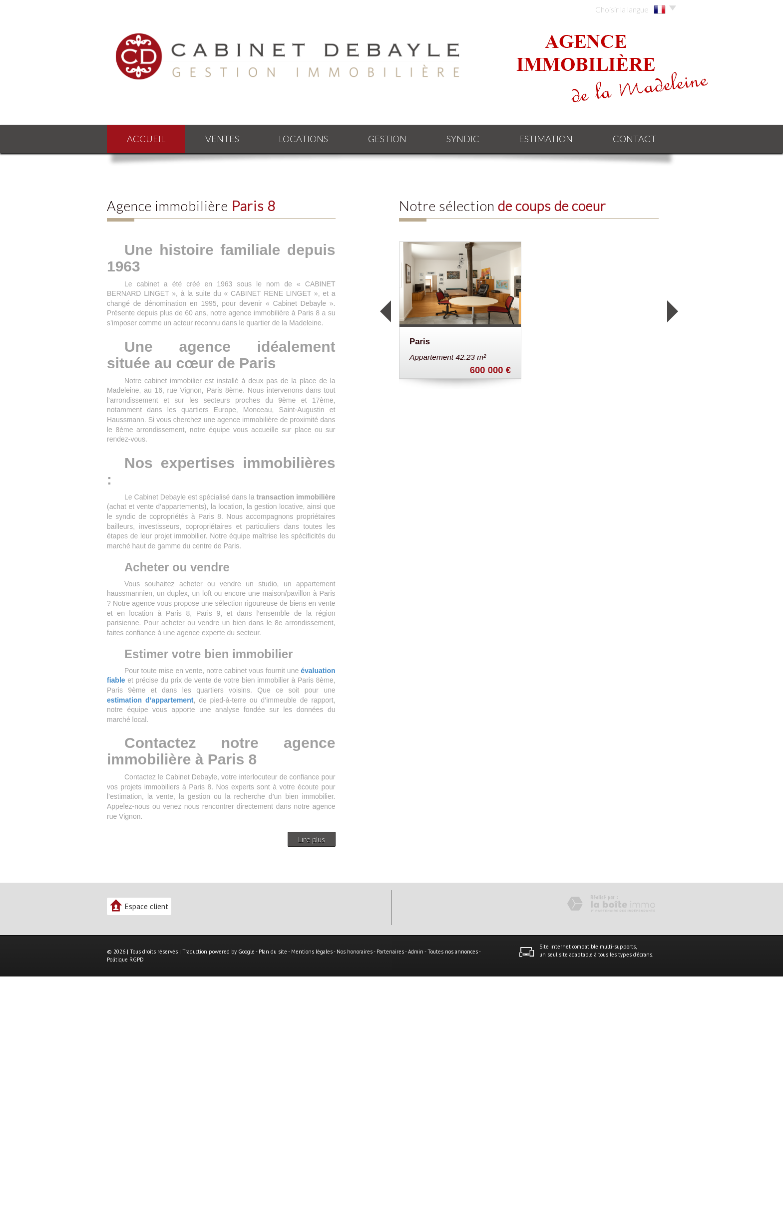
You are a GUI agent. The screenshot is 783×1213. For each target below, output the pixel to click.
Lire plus (311, 1075)
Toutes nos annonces (452, 1188)
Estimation (546, 138)
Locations (303, 138)
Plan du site (273, 1188)
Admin (415, 1188)
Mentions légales (312, 1188)
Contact (634, 138)
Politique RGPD (125, 1196)
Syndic (462, 138)
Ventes (222, 138)
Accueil (146, 138)
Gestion (387, 138)
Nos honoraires (355, 1188)
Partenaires (390, 1188)
